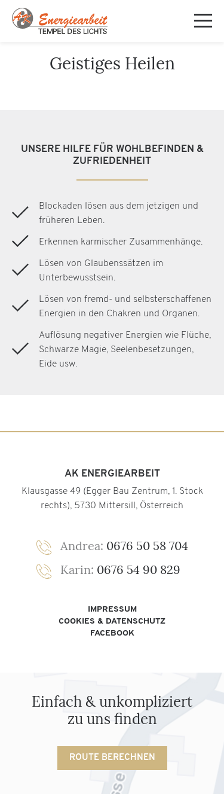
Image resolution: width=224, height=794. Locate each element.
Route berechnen (112, 757)
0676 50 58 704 (124, 545)
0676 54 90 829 (120, 569)
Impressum (112, 609)
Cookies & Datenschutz (112, 621)
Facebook (112, 633)
